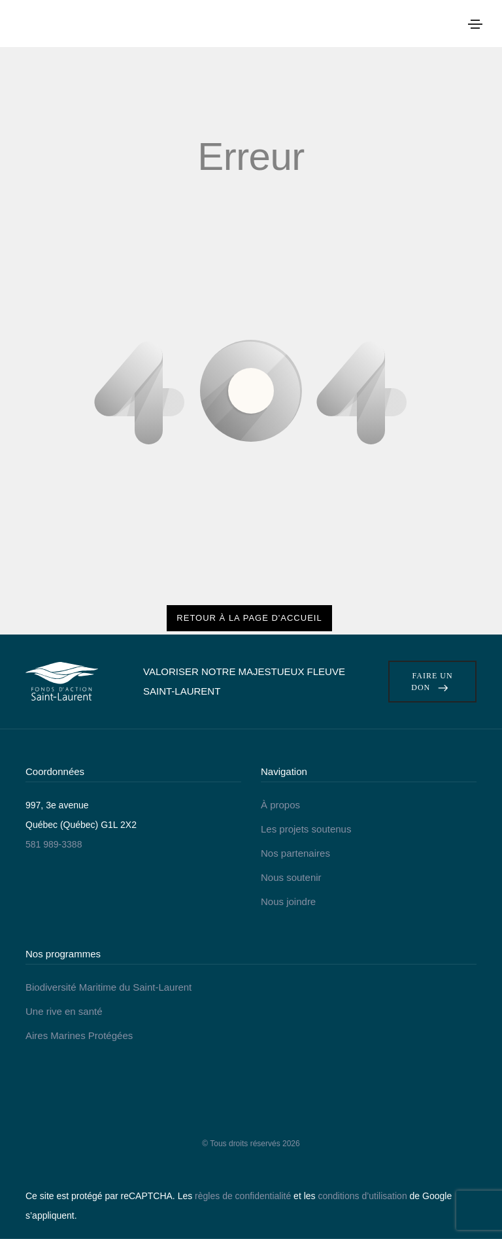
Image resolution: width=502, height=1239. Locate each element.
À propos (280, 804)
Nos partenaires (295, 853)
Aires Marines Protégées (79, 1035)
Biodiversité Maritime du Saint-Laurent (108, 987)
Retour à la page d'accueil (249, 618)
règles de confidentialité (243, 1196)
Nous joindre (288, 901)
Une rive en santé (64, 1011)
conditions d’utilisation (362, 1196)
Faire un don (432, 681)
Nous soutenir (291, 877)
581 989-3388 (53, 844)
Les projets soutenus (306, 828)
